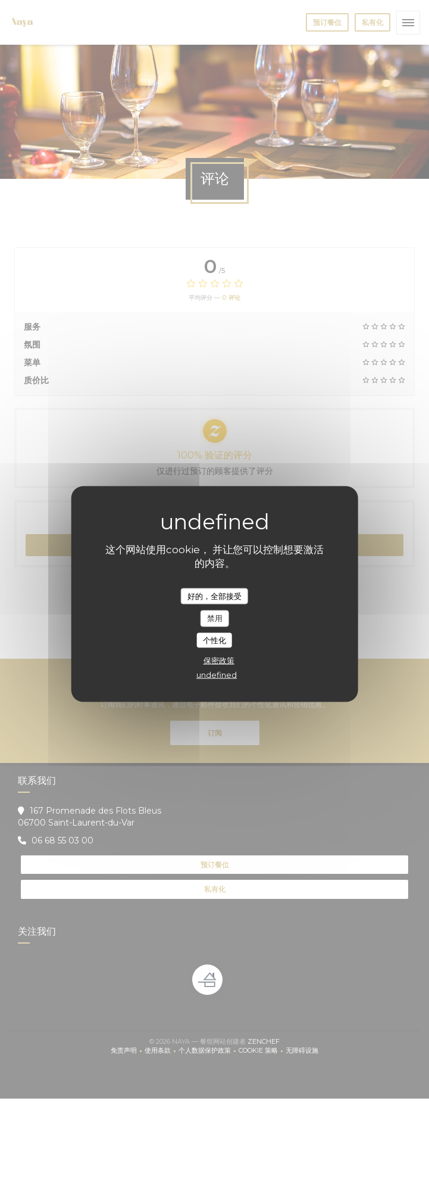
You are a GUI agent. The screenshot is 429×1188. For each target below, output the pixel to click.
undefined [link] (216, 675)
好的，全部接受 (214, 595)
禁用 (215, 618)
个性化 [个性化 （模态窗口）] (214, 639)
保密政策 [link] (218, 660)
